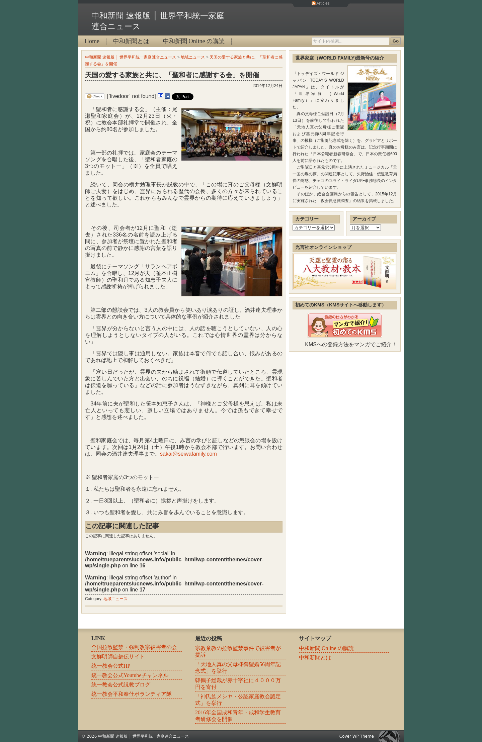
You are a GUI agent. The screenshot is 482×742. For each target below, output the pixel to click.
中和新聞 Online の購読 (194, 41)
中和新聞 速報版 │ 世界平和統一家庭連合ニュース (130, 57)
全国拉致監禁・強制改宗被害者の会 (134, 647)
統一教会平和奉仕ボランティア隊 (131, 694)
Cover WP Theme (356, 736)
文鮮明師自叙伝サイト (118, 656)
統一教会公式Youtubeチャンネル (129, 675)
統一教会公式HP (110, 666)
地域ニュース (193, 57)
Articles (322, 3)
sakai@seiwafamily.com (188, 454)
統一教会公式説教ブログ (120, 684)
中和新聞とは (131, 41)
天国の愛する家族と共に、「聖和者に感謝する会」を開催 (172, 75)
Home (92, 41)
